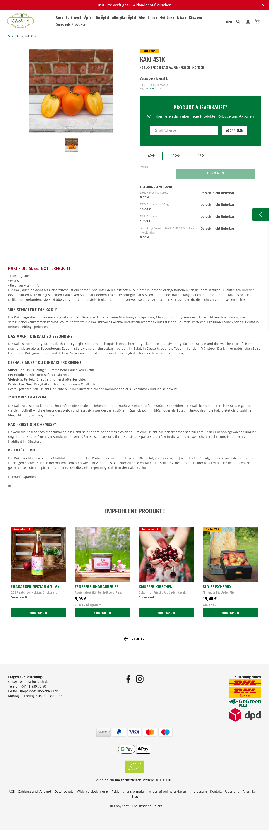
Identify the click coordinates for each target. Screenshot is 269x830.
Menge (144, 166)
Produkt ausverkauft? (200, 107)
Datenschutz (64, 791)
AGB (12, 791)
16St (201, 156)
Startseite (14, 36)
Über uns (232, 791)
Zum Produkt (38, 613)
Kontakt (216, 791)
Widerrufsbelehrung (92, 791)
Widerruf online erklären (167, 791)
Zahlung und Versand (34, 791)
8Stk (176, 156)
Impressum (198, 791)
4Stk (151, 156)
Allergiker (250, 791)
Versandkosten (154, 88)
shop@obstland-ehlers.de (39, 691)
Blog (134, 796)
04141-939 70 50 (33, 686)
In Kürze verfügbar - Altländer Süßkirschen (134, 4)
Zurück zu (134, 639)
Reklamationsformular (128, 791)
